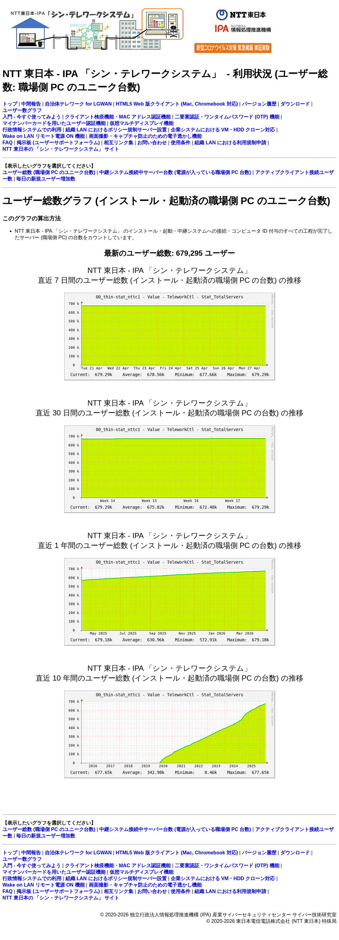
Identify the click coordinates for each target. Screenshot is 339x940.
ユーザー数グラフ (22, 110)
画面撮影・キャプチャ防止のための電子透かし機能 (145, 136)
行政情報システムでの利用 (31, 129)
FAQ (7, 142)
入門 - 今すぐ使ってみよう (31, 116)
